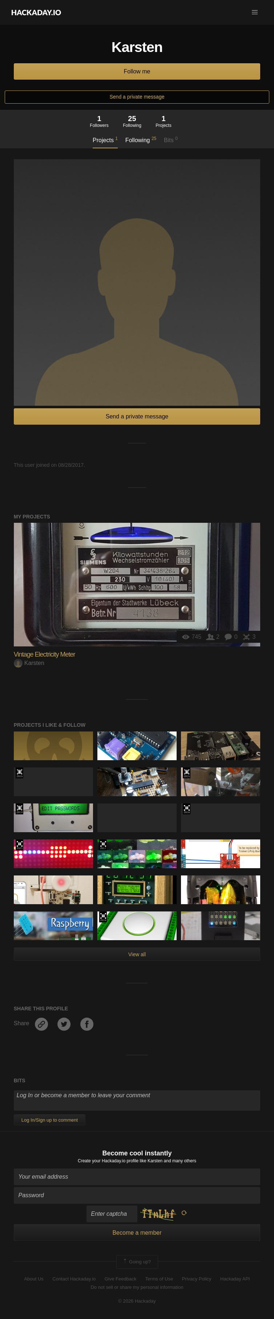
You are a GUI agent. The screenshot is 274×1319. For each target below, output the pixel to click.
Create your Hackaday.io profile (108, 1160)
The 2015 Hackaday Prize (19, 772)
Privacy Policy (196, 1279)
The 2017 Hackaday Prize (103, 844)
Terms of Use (159, 1279)
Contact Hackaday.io (74, 1279)
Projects (105, 139)
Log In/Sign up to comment (49, 1120)
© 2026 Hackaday (137, 1301)
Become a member (136, 1233)
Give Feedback (120, 1279)
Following (140, 139)
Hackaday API (235, 1279)
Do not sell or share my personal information (136, 1287)
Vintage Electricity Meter (44, 654)
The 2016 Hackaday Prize (186, 808)
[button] (254, 12)
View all (137, 954)
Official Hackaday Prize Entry (19, 808)
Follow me (137, 71)
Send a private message (137, 97)
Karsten (29, 663)
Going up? (136, 1262)
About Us (33, 1279)
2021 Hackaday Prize (19, 844)
